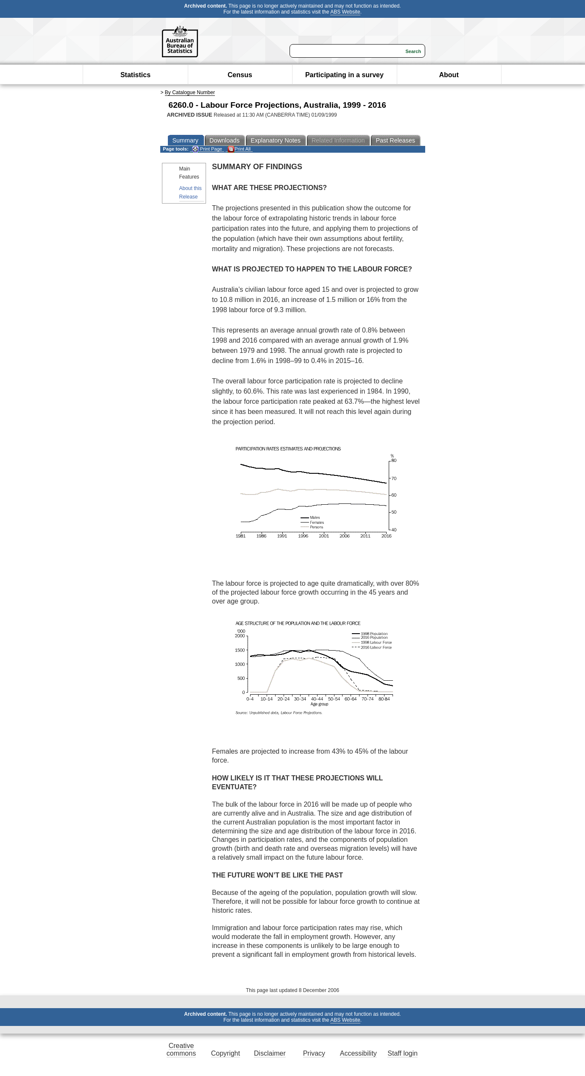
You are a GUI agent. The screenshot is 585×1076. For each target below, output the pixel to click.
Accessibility (358, 1053)
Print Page (207, 149)
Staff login (402, 1053)
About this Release (190, 192)
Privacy (314, 1053)
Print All (239, 149)
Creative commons (181, 1049)
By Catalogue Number (190, 92)
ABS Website (345, 12)
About (449, 74)
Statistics (135, 74)
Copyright (225, 1053)
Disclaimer (270, 1053)
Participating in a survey (344, 74)
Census (240, 74)
